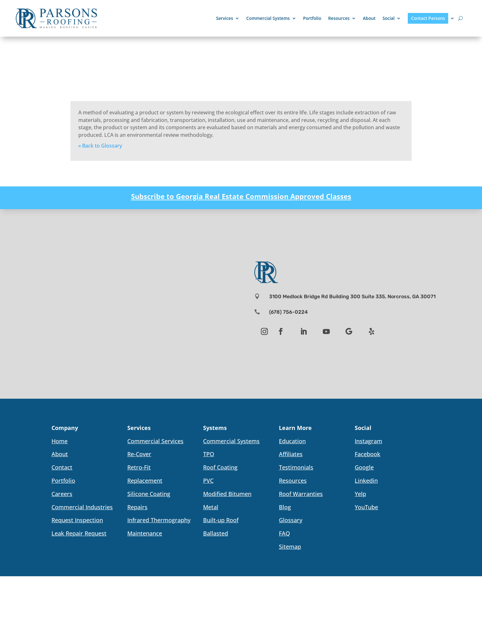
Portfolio (312, 18)
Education (292, 441)
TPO (208, 454)
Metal (210, 507)
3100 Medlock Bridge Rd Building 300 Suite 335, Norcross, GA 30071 (352, 296)
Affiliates (291, 454)
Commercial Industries (82, 507)
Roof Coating (220, 467)
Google (364, 467)
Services (224, 18)
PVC (208, 480)
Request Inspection (77, 520)
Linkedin (366, 480)
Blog (285, 507)
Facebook (367, 454)
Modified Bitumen (227, 494)
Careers (61, 494)
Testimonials (296, 467)
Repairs (137, 507)
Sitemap (290, 546)
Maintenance (144, 533)
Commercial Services (155, 441)
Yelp (360, 494)
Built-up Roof (220, 520)
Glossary (290, 520)
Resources (339, 18)
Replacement (144, 480)
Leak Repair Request (78, 533)
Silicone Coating (148, 494)
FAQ (284, 533)
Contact (61, 467)
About (369, 18)
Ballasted (215, 533)
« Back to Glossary (100, 145)
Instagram (368, 441)
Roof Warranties (301, 494)
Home (59, 441)
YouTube (366, 507)
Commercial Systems (268, 18)
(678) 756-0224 (288, 312)
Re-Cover (139, 454)
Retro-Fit (139, 467)
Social (389, 18)
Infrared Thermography (158, 520)
